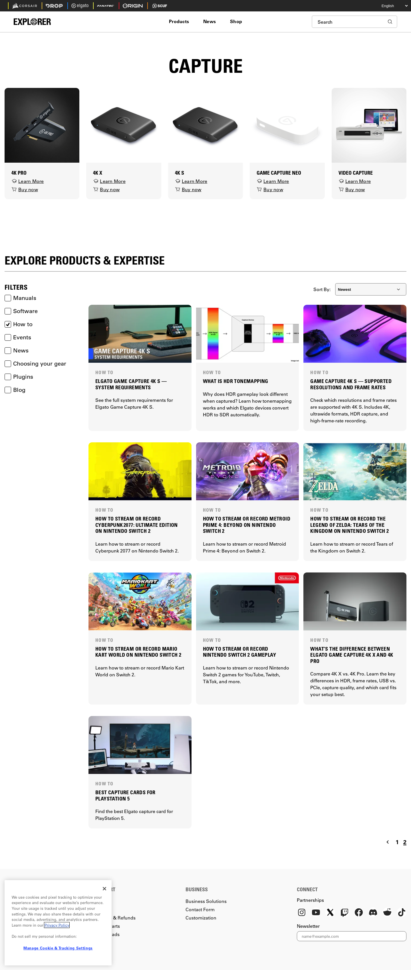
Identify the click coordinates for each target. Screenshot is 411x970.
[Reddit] (387, 913)
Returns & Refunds (115, 918)
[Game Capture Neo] (287, 125)
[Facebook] (359, 913)
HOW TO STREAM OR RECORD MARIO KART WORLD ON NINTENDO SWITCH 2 (138, 652)
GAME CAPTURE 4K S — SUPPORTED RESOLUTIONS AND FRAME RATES (351, 384)
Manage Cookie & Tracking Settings (58, 947)
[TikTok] (401, 913)
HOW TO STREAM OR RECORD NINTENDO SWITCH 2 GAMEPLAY (239, 652)
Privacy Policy (57, 925)
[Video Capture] (369, 125)
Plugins (19, 376)
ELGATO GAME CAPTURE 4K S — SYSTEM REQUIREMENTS (131, 384)
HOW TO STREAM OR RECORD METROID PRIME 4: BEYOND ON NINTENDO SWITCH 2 (246, 525)
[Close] (104, 888)
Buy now (24, 189)
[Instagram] (302, 913)
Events (18, 337)
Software (21, 311)
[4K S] (205, 125)
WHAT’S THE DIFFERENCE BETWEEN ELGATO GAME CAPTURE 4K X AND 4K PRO (351, 655)
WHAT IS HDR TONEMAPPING (235, 381)
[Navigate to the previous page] (387, 842)
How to (19, 324)
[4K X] (123, 125)
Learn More (27, 181)
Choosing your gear (35, 363)
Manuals (20, 298)
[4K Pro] (42, 125)
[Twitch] (344, 913)
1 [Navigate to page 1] (397, 842)
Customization (201, 918)
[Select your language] (389, 5)
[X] (330, 913)
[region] (58, 922)
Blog (15, 390)
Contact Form (200, 909)
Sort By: (322, 289)
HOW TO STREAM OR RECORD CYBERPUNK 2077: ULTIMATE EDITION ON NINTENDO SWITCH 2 (136, 525)
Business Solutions (206, 901)
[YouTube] (316, 913)
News (17, 350)
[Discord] (373, 913)
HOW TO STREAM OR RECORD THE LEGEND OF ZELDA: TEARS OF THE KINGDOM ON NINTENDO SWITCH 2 (349, 525)
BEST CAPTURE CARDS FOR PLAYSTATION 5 (125, 795)
